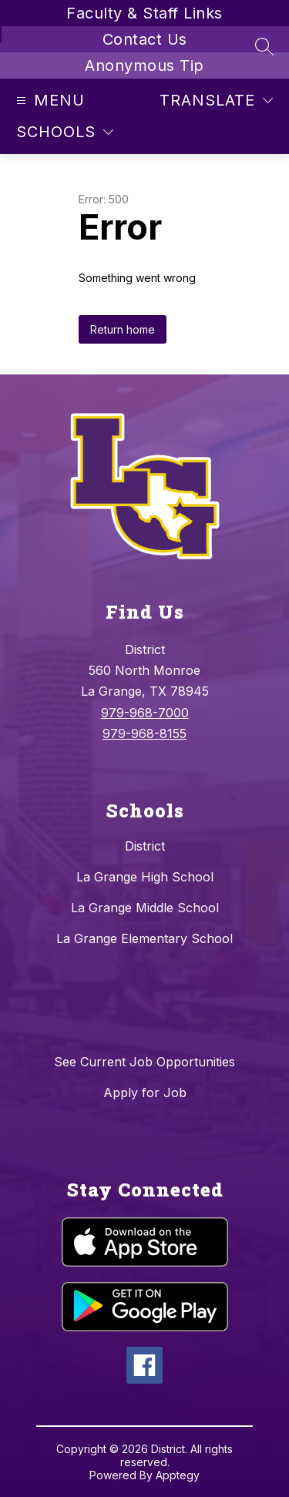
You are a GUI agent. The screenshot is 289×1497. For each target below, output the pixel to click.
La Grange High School (144, 876)
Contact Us (144, 39)
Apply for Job (145, 1092)
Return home (122, 329)
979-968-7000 (145, 712)
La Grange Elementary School (144, 938)
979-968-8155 (144, 733)
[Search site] (264, 46)
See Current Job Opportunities (144, 1061)
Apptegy (178, 1475)
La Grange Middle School (145, 907)
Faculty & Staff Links (144, 13)
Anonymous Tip (144, 65)
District (145, 846)
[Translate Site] (216, 100)
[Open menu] (48, 100)
